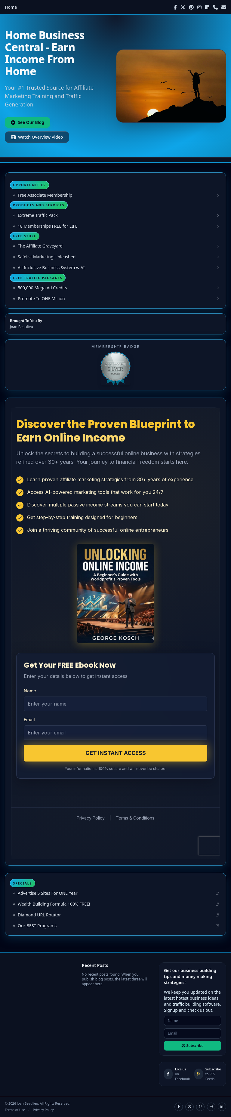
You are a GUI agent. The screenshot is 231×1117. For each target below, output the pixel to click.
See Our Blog (27, 122)
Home (11, 7)
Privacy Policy (43, 1109)
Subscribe (193, 1045)
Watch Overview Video (37, 137)
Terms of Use (15, 1109)
